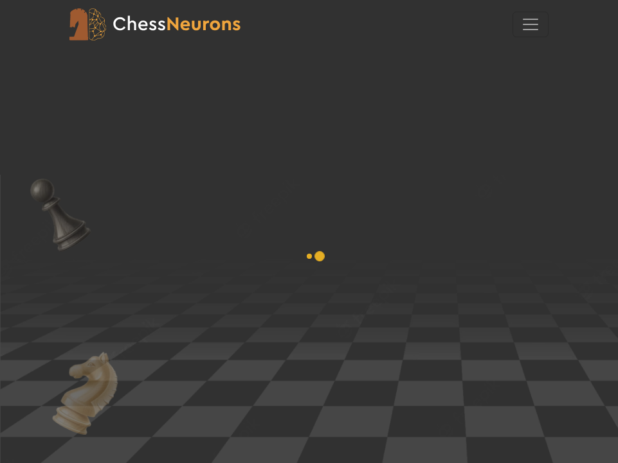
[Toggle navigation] (531, 24)
